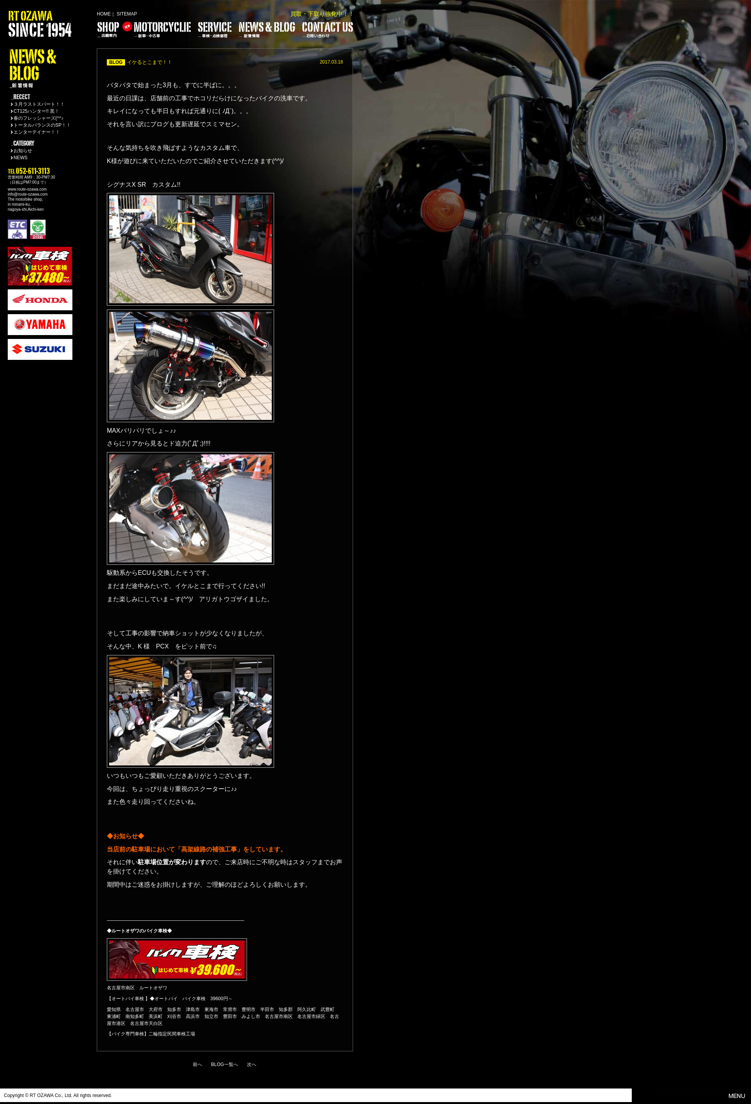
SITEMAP (127, 14)
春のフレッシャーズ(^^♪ (38, 118)
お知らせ (23, 150)
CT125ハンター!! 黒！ (36, 111)
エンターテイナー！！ (37, 132)
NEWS (20, 157)
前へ (197, 1064)
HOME (104, 14)
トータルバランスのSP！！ (42, 125)
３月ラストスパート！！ (39, 104)
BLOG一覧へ (224, 1064)
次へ (251, 1064)
